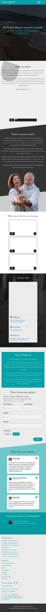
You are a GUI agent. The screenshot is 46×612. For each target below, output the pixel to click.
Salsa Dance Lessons (9, 550)
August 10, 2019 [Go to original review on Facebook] (17, 479)
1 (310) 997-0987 (16, 330)
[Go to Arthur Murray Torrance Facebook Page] (14, 583)
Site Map (5, 579)
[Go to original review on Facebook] (37, 458)
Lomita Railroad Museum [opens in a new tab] (11, 143)
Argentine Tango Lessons (10, 554)
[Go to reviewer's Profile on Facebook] (10, 498)
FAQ (3, 568)
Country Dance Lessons (10, 556)
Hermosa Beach (11, 596)
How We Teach (7, 565)
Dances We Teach (8, 563)
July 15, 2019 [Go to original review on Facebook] (16, 499)
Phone (6, 422)
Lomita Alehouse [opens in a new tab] (29, 143)
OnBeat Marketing (31, 608)
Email (6, 413)
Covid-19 (4, 574)
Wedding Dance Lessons (10, 545)
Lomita (19, 596)
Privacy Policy (6, 577)
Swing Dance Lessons (9, 552)
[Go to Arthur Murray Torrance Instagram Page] (16, 583)
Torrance (16, 434)
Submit (38, 439)
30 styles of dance (36, 159)
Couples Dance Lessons (10, 543)
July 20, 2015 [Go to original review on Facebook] (16, 460)
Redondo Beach (18, 597)
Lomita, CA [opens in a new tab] (27, 140)
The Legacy (6, 570)
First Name (8, 404)
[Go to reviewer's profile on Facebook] (10, 479)
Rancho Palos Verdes (7, 597)
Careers (4, 572)
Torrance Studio (7, 583)
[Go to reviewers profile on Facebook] (10, 459)
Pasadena (8, 434)
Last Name (28, 404)
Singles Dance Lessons (9, 541)
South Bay (15, 594)
